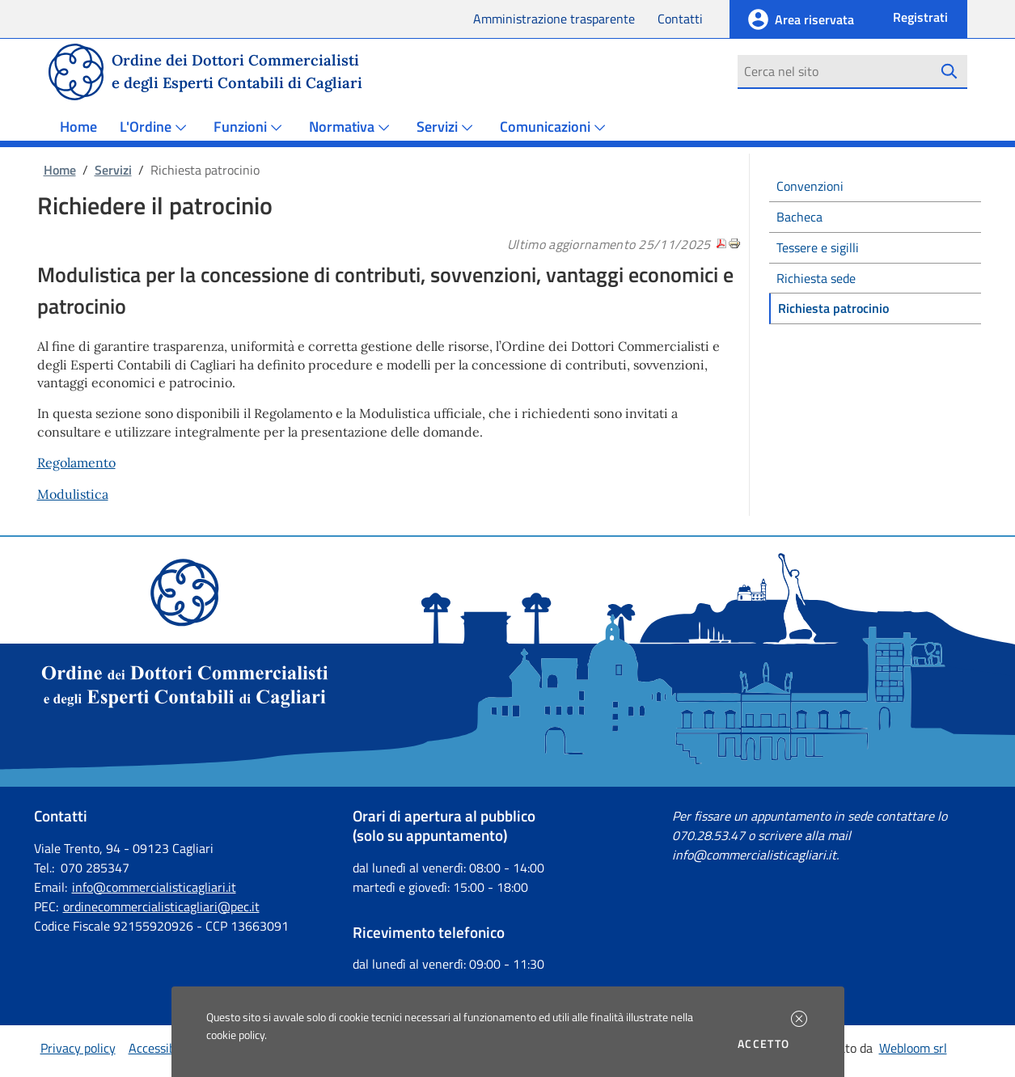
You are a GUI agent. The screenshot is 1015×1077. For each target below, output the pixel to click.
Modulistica (72, 494)
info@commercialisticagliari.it (154, 887)
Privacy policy (78, 1048)
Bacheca (799, 216)
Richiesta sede (816, 278)
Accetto (766, 1044)
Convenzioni (810, 186)
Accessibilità (163, 1048)
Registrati (920, 17)
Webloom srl (913, 1048)
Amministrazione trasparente (554, 18)
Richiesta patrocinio (833, 308)
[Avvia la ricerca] (948, 71)
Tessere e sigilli (817, 247)
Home (78, 126)
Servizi (113, 170)
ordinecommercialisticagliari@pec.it (161, 906)
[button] (799, 1018)
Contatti (680, 18)
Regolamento (76, 462)
